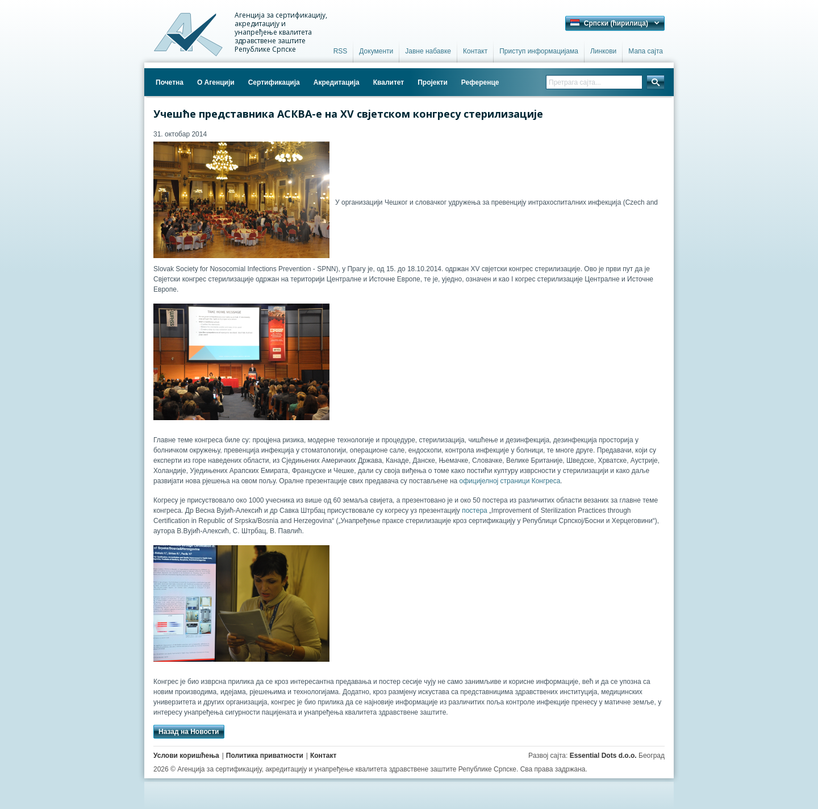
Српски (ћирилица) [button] (609, 23)
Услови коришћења (186, 756)
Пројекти (433, 82)
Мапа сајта (645, 51)
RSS (340, 51)
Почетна (169, 82)
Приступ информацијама (538, 51)
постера (474, 511)
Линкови (603, 51)
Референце (480, 82)
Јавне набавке (428, 51)
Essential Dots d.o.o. (603, 756)
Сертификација (274, 82)
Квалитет (388, 82)
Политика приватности (264, 756)
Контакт (475, 51)
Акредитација (337, 82)
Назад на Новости (188, 732)
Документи (376, 51)
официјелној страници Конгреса (510, 481)
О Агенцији (216, 82)
